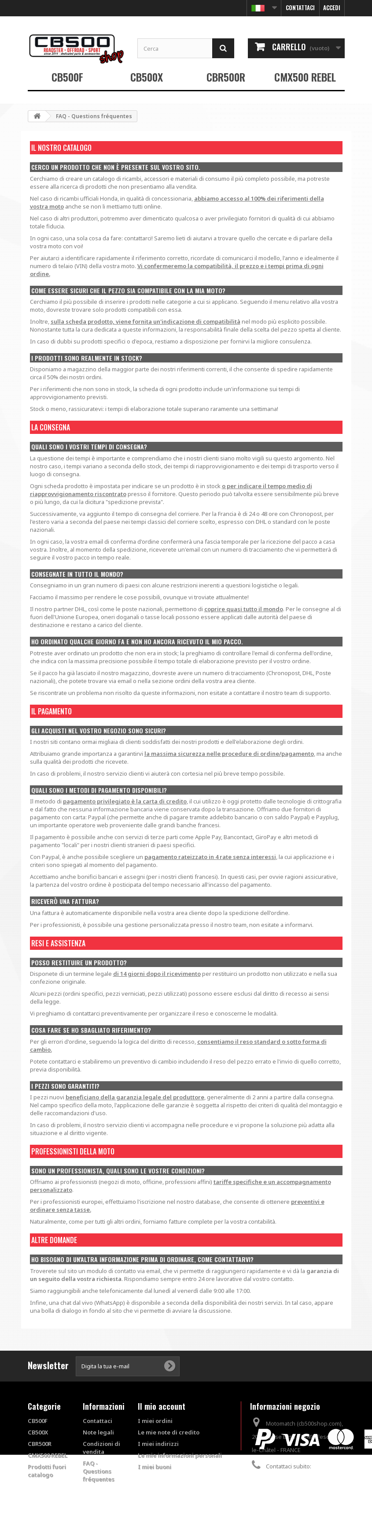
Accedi (331, 7)
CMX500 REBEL (305, 77)
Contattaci (300, 7)
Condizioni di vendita (101, 1448)
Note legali (98, 1432)
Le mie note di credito (168, 1432)
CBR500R (225, 77)
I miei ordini (155, 1421)
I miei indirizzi (158, 1444)
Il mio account (161, 1406)
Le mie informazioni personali (180, 1455)
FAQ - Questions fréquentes (98, 1471)
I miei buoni (154, 1467)
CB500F (67, 77)
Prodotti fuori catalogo (47, 1471)
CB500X (146, 77)
